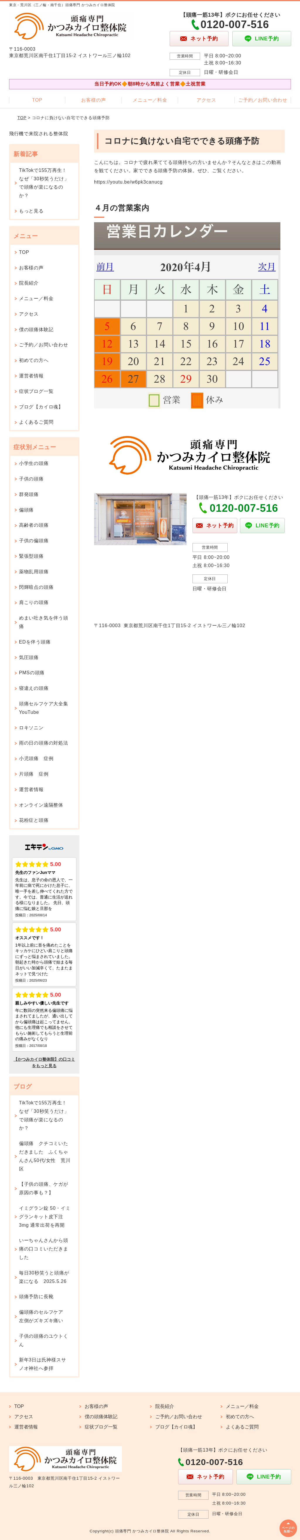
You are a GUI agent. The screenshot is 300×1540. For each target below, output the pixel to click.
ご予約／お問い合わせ (262, 99)
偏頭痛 (26, 509)
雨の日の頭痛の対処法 (43, 742)
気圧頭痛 (29, 657)
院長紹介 (29, 282)
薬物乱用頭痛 (34, 571)
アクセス (206, 99)
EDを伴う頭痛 (35, 641)
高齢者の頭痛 (34, 525)
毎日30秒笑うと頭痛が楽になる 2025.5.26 (44, 1277)
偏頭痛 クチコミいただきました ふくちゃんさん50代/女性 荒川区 (45, 1156)
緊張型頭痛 (31, 556)
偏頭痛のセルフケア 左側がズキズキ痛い (43, 1316)
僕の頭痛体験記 (36, 329)
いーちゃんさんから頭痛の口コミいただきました (43, 1249)
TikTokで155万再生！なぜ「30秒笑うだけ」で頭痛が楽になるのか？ (44, 183)
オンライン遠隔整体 (41, 804)
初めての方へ (34, 360)
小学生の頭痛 (34, 463)
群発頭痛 (29, 494)
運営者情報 (31, 375)
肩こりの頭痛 (34, 602)
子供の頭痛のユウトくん (43, 1340)
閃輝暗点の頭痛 (36, 587)
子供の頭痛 (31, 478)
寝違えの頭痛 (34, 688)
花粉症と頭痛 (34, 820)
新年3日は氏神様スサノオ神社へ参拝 (42, 1364)
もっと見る (31, 210)
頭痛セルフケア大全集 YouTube (46, 708)
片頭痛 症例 (34, 773)
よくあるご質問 (36, 422)
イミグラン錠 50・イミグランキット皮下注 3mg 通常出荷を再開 (45, 1217)
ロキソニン (31, 727)
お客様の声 (93, 99)
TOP (37, 99)
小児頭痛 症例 (36, 758)
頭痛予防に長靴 (36, 1296)
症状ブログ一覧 (36, 391)
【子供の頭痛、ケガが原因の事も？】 (43, 1188)
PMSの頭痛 (32, 672)
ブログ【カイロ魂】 (41, 406)
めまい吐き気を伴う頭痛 (43, 622)
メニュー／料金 (150, 99)
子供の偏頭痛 (34, 540)
